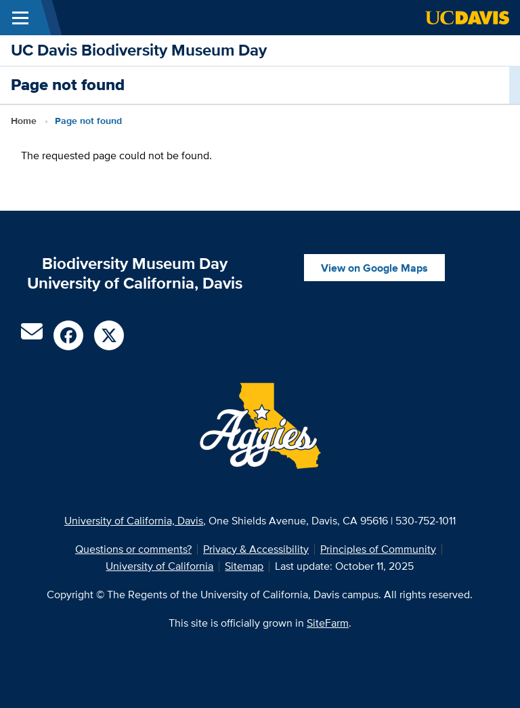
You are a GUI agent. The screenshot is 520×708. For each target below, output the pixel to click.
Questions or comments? (133, 549)
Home (24, 120)
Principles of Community (378, 549)
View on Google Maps (374, 268)
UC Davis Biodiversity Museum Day (139, 50)
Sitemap (244, 566)
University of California (159, 566)
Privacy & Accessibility (256, 549)
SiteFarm (328, 623)
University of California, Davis (133, 520)
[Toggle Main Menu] (20, 17)
